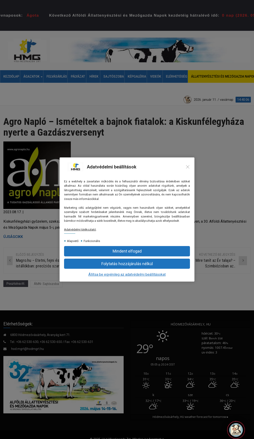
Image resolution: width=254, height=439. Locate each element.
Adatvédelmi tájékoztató (80, 229)
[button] (127, 251)
